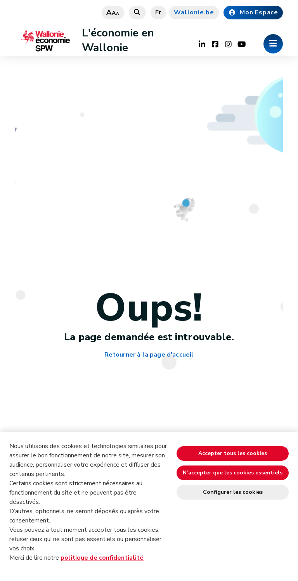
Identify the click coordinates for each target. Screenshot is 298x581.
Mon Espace (253, 12)
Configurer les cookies (233, 492)
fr (158, 12)
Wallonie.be (194, 12)
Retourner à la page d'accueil (149, 355)
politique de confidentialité (102, 557)
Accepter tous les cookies (232, 453)
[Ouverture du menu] (273, 43)
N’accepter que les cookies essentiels (232, 472)
